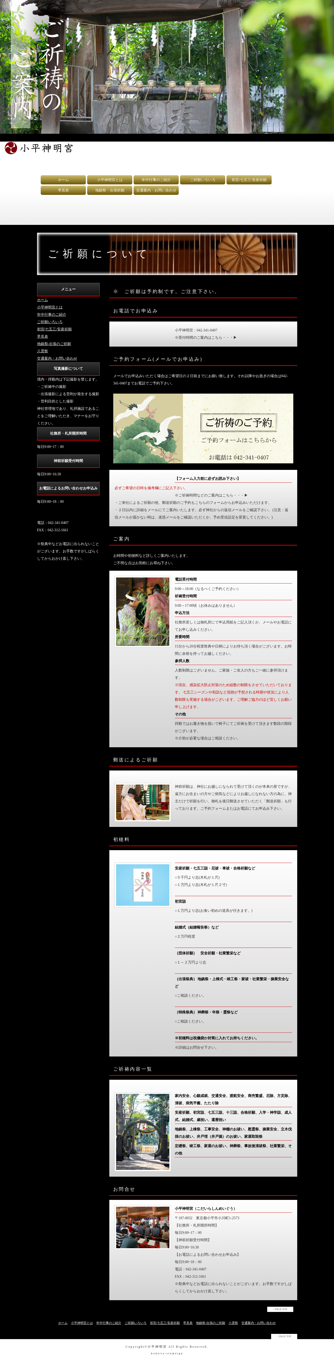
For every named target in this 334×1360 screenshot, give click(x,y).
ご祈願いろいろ (203, 180)
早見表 (63, 190)
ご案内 (121, 538)
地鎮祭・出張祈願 (109, 190)
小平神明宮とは (110, 180)
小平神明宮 (157, 1347)
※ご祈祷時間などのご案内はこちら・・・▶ (211, 495)
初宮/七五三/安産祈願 (249, 180)
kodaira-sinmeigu (167, 1353)
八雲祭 (42, 351)
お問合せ (124, 1189)
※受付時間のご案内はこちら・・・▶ (206, 338)
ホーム (63, 180)
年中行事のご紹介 (156, 180)
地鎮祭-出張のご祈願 (54, 344)
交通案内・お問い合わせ (156, 190)
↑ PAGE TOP (280, 1309)
